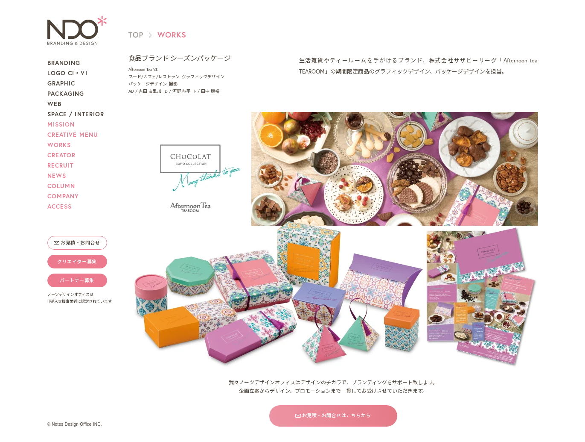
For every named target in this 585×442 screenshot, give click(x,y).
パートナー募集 (77, 280)
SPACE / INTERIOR (76, 114)
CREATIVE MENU (73, 134)
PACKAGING (65, 93)
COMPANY (63, 196)
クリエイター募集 (76, 262)
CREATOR (61, 155)
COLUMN (61, 186)
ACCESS (59, 206)
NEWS (56, 176)
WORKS (59, 145)
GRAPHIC (61, 83)
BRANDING (64, 63)
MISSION (61, 124)
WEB (54, 104)
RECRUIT (60, 165)
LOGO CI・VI (67, 73)
